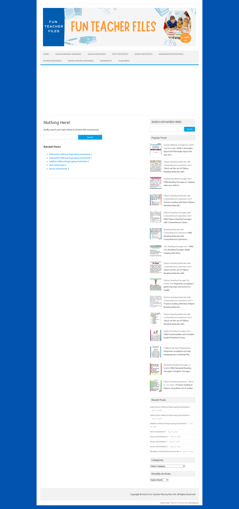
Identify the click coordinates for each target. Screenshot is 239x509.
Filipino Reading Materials (81, 61)
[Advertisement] (119, 90)
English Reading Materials (68, 54)
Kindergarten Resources (171, 54)
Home (46, 54)
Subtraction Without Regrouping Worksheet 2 (70, 154)
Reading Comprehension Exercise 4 (165, 451)
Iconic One (164, 503)
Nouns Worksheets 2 (159, 446)
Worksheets (106, 61)
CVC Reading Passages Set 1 (176, 246)
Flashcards (124, 61)
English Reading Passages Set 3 (177, 331)
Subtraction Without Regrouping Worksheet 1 (70, 158)
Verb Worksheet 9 (57, 165)
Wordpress (193, 503)
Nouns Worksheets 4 (59, 169)
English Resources (97, 54)
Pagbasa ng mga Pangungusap (177, 348)
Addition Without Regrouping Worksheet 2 (69, 161)
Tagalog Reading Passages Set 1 (178, 179)
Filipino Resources (52, 61)
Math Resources (120, 54)
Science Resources (143, 54)
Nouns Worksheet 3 (158, 441)
